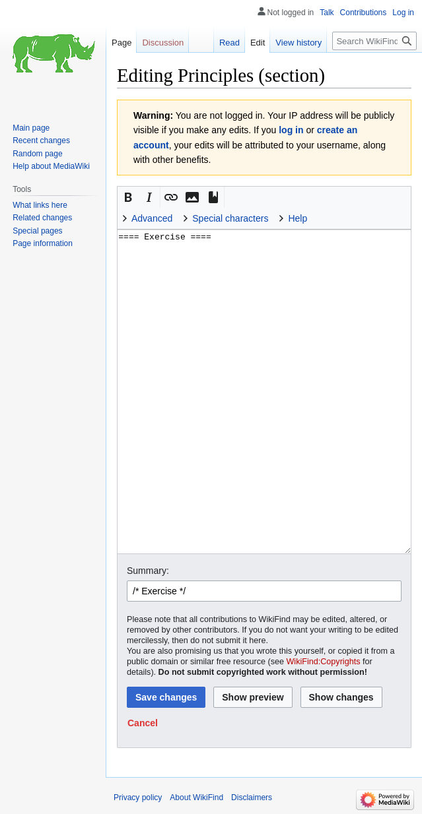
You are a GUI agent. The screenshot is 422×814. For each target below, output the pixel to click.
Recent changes (41, 140)
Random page (37, 153)
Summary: (148, 570)
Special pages (37, 230)
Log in (403, 12)
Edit (257, 42)
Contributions (363, 12)
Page (121, 42)
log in (291, 130)
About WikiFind (196, 797)
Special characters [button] (230, 218)
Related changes (42, 217)
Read (229, 42)
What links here (40, 205)
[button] (128, 197)
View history (298, 42)
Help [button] (297, 218)
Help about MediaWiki (51, 166)
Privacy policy (138, 797)
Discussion (163, 42)
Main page (31, 128)
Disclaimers (251, 797)
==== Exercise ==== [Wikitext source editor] (264, 391)
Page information (43, 243)
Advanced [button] (151, 218)
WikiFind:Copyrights (323, 661)
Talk (327, 12)
